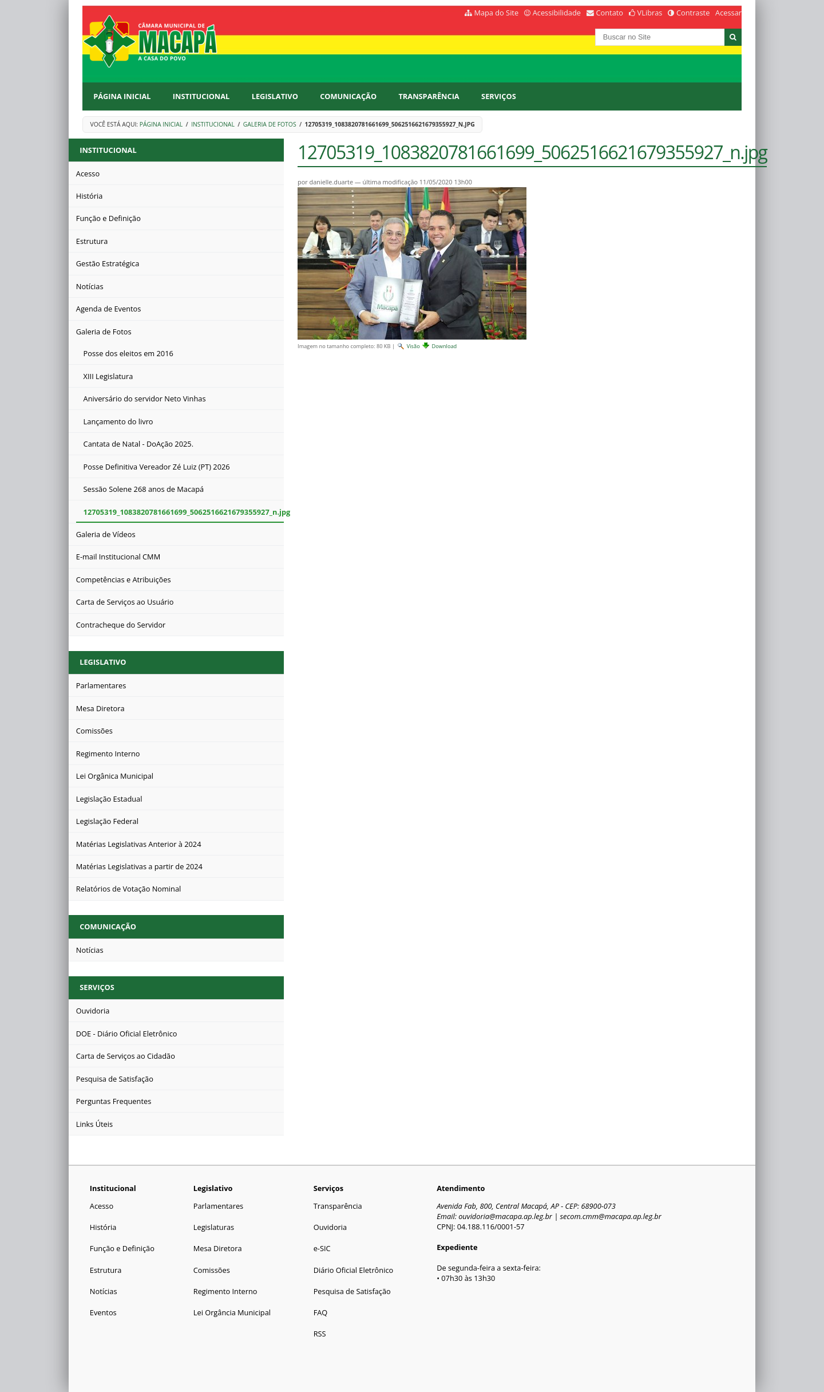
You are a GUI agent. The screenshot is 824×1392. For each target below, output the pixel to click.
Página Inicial (121, 96)
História (103, 1227)
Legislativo (275, 96)
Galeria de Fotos (269, 124)
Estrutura (106, 1270)
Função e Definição (122, 1248)
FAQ (321, 1312)
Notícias (103, 1291)
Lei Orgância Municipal (232, 1312)
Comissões (211, 1270)
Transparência (428, 96)
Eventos (103, 1312)
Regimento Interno (225, 1291)
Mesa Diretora (217, 1248)
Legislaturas (213, 1227)
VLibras (650, 12)
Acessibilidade (557, 12)
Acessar (728, 12)
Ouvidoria (330, 1227)
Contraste (693, 12)
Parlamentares (218, 1206)
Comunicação (348, 96)
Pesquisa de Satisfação (352, 1291)
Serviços (498, 96)
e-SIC (322, 1248)
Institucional (201, 96)
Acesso (101, 1206)
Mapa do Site (496, 12)
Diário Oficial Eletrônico (354, 1270)
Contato (610, 12)
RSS (320, 1333)
